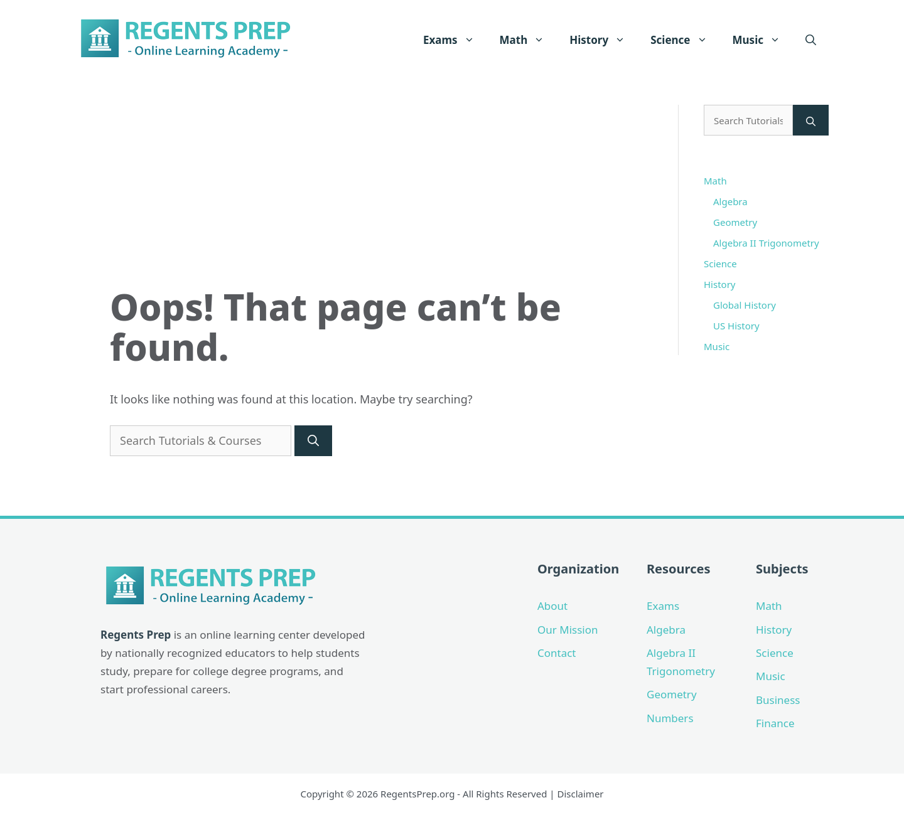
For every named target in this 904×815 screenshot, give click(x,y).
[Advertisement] (378, 192)
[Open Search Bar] (811, 40)
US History (736, 325)
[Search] (313, 440)
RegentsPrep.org (417, 793)
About (552, 606)
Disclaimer (580, 793)
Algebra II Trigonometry (766, 243)
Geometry (735, 222)
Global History (744, 305)
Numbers (670, 718)
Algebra (730, 201)
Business (778, 700)
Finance (775, 723)
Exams (455, 40)
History (603, 40)
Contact (556, 653)
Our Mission (567, 629)
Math (528, 40)
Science (684, 40)
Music (763, 40)
